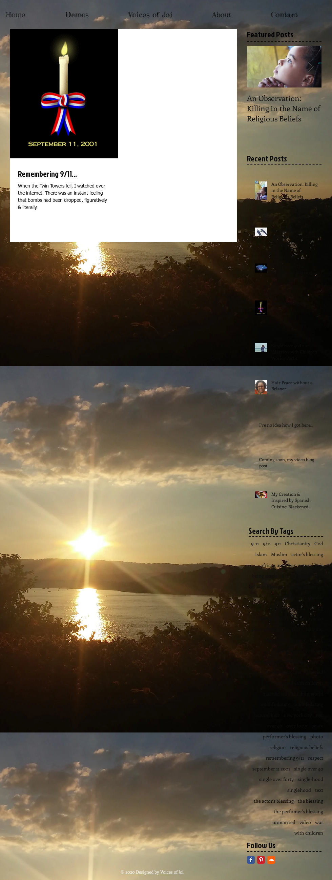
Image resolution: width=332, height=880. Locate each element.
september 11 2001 (271, 768)
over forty (296, 725)
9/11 (267, 543)
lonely (316, 661)
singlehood (299, 790)
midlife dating (275, 704)
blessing (275, 586)
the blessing (310, 801)
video (305, 822)
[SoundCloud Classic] (271, 860)
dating (316, 608)
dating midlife (274, 618)
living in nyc (267, 661)
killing (316, 640)
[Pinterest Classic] (261, 860)
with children (308, 832)
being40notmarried (302, 575)
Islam (261, 554)
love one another (284, 672)
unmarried (283, 822)
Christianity (297, 543)
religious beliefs (306, 747)
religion (277, 747)
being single (264, 575)
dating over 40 (308, 618)
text (319, 790)
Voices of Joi (172, 872)
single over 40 (308, 768)
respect (315, 758)
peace (317, 725)
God (318, 543)
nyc (319, 715)
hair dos (314, 629)
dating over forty (270, 629)
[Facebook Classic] (251, 860)
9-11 (255, 543)
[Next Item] (311, 66)
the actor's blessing (274, 801)
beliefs (256, 586)
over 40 (274, 725)
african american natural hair (292, 565)
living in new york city (300, 650)
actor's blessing (307, 554)
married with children (299, 683)
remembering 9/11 (285, 758)
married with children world (293, 693)
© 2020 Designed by (140, 872)
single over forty (276, 779)
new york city (298, 715)
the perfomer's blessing (298, 811)
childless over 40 (305, 586)
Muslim (279, 554)
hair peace (277, 640)
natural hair (266, 715)
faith (297, 629)
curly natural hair (287, 608)
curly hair (313, 597)
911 (278, 543)
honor (299, 640)
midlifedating (308, 704)
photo (316, 736)
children (290, 597)
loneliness (295, 661)
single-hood (310, 779)
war (319, 822)
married (314, 672)
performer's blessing (284, 736)
